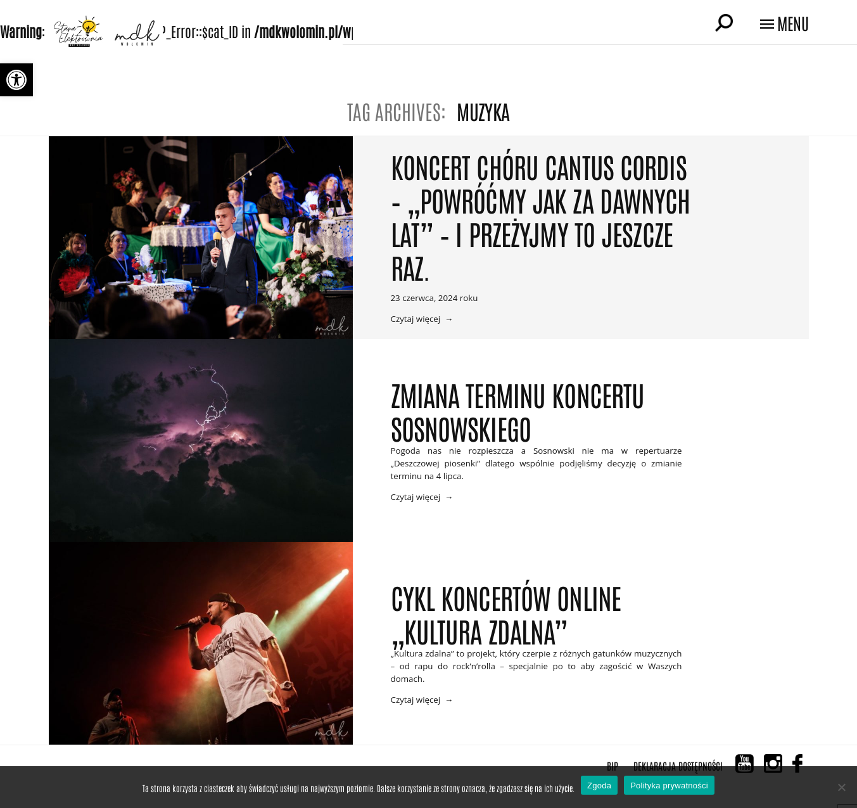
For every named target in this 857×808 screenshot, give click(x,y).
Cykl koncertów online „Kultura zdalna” (506, 613)
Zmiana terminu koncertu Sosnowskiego (518, 411)
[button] (16, 79)
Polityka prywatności (669, 785)
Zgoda (599, 785)
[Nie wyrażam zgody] (841, 787)
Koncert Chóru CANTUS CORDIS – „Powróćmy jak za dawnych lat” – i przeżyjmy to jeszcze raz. (540, 216)
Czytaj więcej (416, 318)
